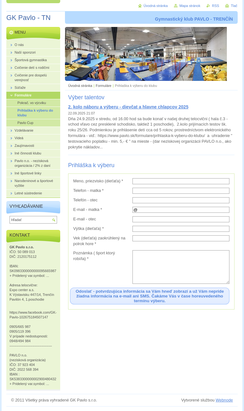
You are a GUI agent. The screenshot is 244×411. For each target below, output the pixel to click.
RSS (215, 6)
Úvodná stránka (80, 86)
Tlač (234, 6)
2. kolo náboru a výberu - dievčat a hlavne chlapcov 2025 (128, 106)
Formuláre (104, 86)
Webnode (224, 400)
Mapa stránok (189, 6)
